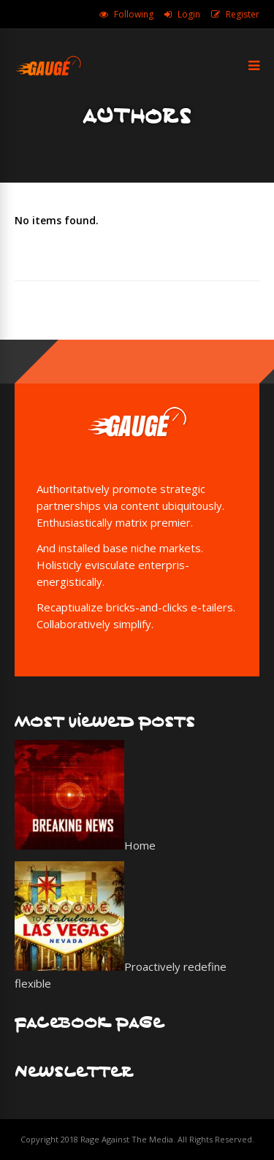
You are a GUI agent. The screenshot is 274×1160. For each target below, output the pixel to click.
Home (140, 845)
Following (133, 14)
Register (242, 14)
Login (189, 14)
